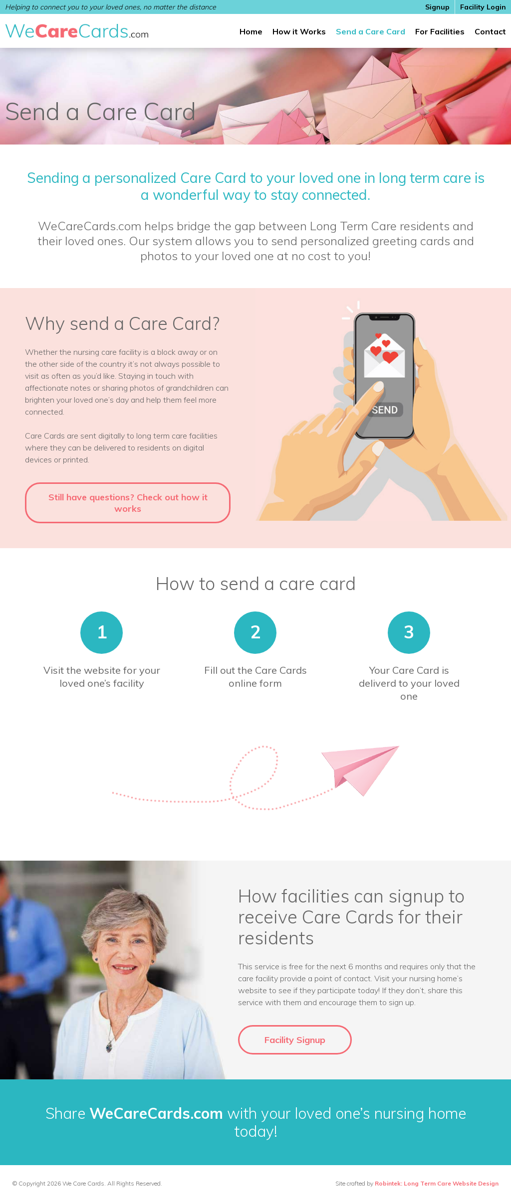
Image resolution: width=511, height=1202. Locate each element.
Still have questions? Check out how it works (128, 502)
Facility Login (483, 6)
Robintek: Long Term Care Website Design (437, 1183)
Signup (437, 6)
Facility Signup (294, 1040)
